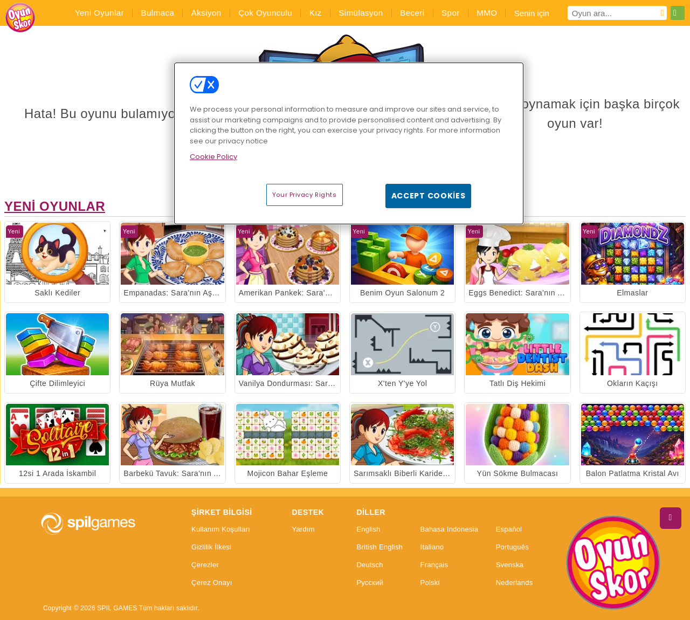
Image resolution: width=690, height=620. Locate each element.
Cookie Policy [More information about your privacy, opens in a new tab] (213, 156)
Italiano (432, 547)
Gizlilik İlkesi (211, 547)
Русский (369, 583)
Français (434, 565)
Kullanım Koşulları (220, 529)
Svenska (509, 565)
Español (509, 529)
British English (379, 547)
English (368, 529)
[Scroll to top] (670, 518)
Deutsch (369, 565)
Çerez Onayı (211, 583)
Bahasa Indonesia (449, 529)
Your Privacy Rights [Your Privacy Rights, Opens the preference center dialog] (304, 194)
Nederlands (514, 583)
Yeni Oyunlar (54, 206)
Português (512, 547)
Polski (430, 583)
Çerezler (205, 565)
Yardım (303, 529)
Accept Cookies (428, 195)
